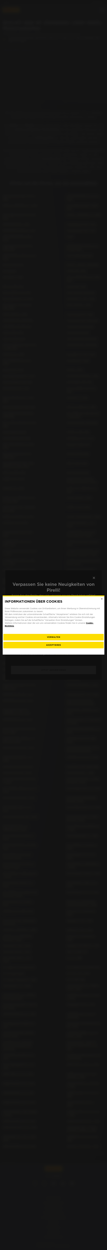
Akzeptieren (53, 645)
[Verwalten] (53, 637)
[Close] (102, 599)
